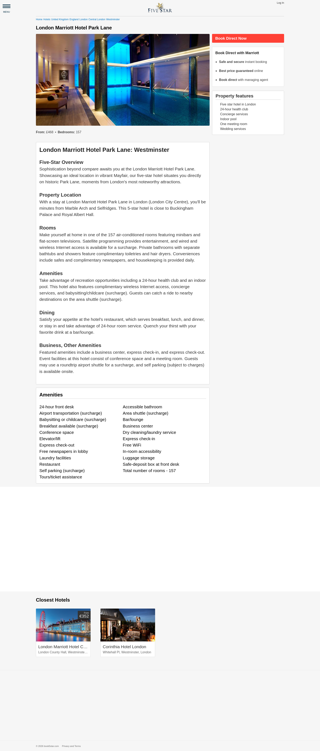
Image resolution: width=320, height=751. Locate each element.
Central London (97, 19)
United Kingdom (60, 19)
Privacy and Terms (71, 746)
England (74, 19)
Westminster (113, 19)
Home (39, 19)
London (83, 19)
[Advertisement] (160, 705)
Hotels (46, 19)
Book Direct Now (231, 38)
